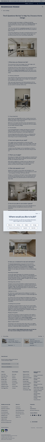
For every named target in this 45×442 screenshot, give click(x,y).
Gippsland (25, 228)
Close (37, 213)
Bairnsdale (33, 228)
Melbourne (10, 225)
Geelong (18, 225)
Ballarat (26, 225)
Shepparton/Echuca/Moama (14, 228)
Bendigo (34, 225)
